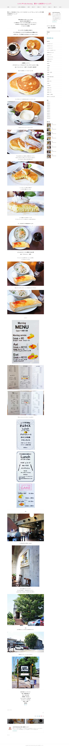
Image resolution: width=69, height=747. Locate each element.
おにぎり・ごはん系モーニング (51, 50)
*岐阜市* (48, 63)
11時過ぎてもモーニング (50, 52)
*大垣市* (48, 83)
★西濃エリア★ (49, 81)
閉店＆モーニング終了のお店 (51, 96)
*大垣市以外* (48, 85)
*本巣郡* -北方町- (49, 72)
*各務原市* (48, 65)
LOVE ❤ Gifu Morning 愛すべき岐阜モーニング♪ (34, 3)
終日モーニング (49, 54)
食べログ (25, 704)
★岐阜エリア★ (49, 61)
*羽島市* (48, 74)
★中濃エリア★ (49, 87)
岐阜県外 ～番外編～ (50, 94)
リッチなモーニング (49, 43)
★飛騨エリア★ (49, 92)
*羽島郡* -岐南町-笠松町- (50, 76)
